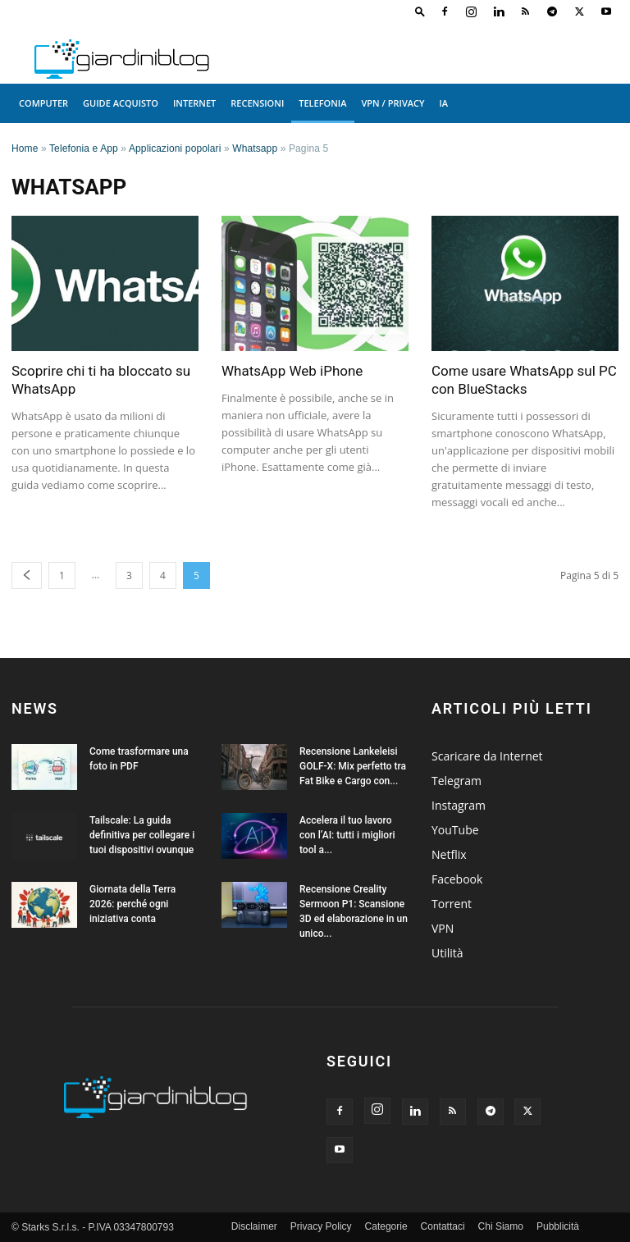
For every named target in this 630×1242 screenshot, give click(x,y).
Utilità (447, 953)
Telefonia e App (83, 148)
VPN (442, 928)
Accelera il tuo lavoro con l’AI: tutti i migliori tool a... (347, 835)
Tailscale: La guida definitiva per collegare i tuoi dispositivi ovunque (141, 835)
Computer (43, 103)
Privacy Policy (321, 1226)
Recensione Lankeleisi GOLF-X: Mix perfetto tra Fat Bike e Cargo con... (352, 766)
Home (25, 148)
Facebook (456, 879)
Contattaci (443, 1226)
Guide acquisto (120, 103)
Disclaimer (254, 1226)
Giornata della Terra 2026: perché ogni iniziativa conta (132, 904)
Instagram (458, 805)
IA (444, 103)
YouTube (455, 830)
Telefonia (322, 103)
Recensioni (257, 103)
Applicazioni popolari (175, 148)
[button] (420, 11)
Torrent (451, 903)
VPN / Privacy (393, 103)
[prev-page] (26, 575)
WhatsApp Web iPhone (292, 371)
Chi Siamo (500, 1226)
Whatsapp (254, 148)
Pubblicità (557, 1226)
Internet (194, 103)
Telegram (456, 780)
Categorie (386, 1226)
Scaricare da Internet (487, 756)
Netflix (449, 854)
